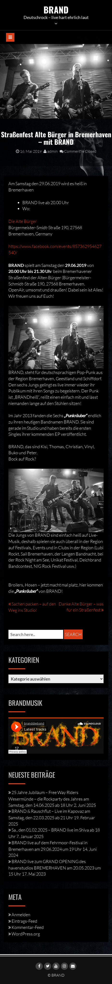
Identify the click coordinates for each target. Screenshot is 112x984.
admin (51, 151)
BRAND (56, 9)
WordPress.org (26, 933)
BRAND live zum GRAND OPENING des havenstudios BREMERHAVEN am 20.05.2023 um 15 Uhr (54, 868)
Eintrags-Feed (24, 921)
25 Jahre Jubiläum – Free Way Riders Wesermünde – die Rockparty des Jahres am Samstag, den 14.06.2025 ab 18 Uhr (48, 798)
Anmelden (21, 914)
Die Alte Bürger (22, 221)
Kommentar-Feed (28, 927)
